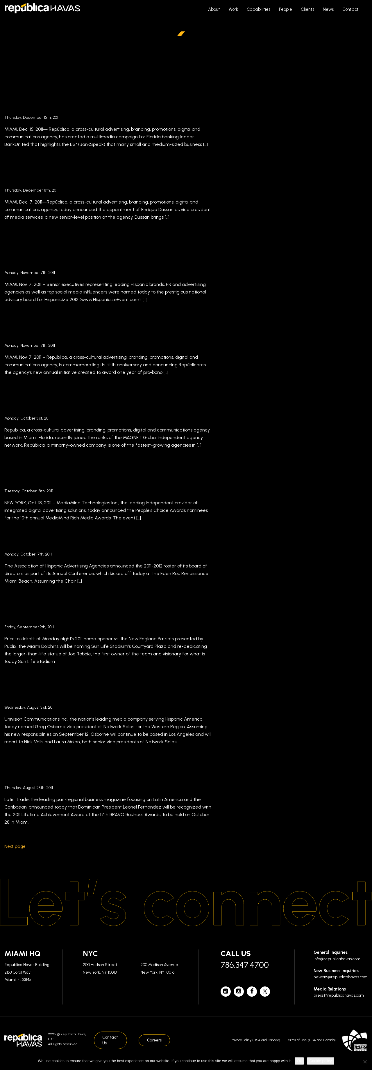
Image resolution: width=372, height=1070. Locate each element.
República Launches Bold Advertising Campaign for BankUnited (102, 102)
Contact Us (110, 1040)
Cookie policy (320, 1061)
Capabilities (258, 9)
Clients (307, 9)
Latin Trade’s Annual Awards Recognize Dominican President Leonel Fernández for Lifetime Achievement (108, 773)
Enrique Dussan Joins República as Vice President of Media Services (104, 175)
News (328, 9)
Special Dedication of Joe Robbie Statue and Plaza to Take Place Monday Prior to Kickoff (105, 612)
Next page (15, 846)
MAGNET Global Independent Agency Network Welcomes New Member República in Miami (95, 403)
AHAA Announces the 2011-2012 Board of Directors (106, 544)
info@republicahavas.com (337, 958)
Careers (154, 1040)
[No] (365, 1061)
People (285, 9)
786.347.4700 (245, 965)
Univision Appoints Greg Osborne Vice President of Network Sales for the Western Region (103, 692)
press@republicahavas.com (339, 995)
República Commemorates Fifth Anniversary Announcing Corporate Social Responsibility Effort (101, 330)
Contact (350, 9)
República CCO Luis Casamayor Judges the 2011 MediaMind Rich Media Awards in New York (97, 476)
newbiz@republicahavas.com (341, 977)
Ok (299, 1061)
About (214, 9)
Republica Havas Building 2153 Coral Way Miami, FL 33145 (26, 972)
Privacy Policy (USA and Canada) (255, 1040)
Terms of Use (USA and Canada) (311, 1040)
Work (233, 9)
